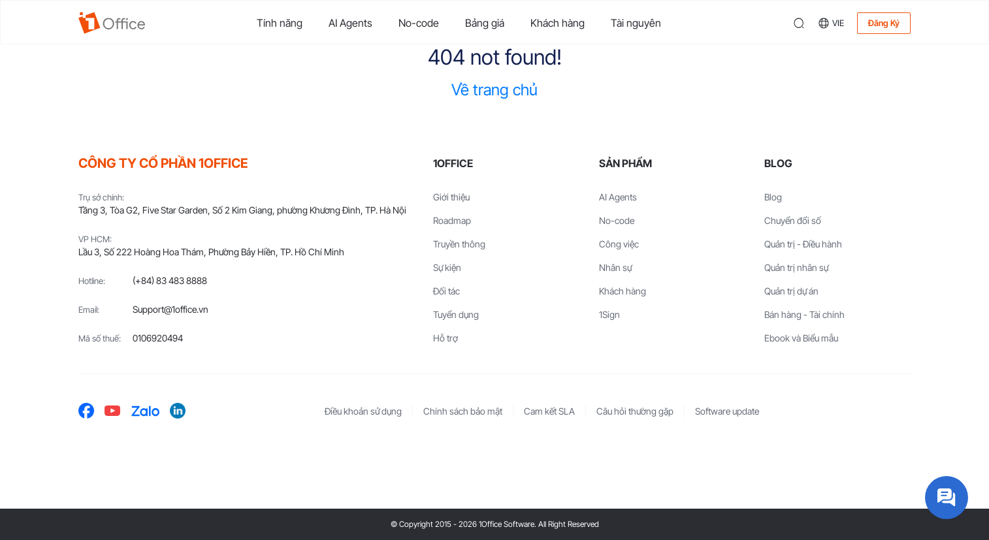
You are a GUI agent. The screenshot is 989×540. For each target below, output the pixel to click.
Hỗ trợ (445, 337)
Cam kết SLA (549, 411)
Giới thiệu (451, 196)
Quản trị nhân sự (796, 267)
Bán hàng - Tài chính (804, 314)
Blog (773, 196)
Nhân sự (615, 267)
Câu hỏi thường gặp (634, 411)
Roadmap (452, 220)
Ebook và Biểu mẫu (801, 337)
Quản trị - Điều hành (803, 243)
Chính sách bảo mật (462, 411)
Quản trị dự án (791, 290)
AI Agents (350, 22)
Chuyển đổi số (792, 220)
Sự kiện (447, 267)
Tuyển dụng (456, 314)
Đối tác (446, 290)
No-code (418, 22)
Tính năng (279, 22)
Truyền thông (459, 243)
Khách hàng (557, 22)
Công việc (619, 243)
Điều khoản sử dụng (363, 411)
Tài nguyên (636, 22)
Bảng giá (484, 22)
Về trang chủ (494, 89)
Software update (727, 411)
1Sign (609, 314)
